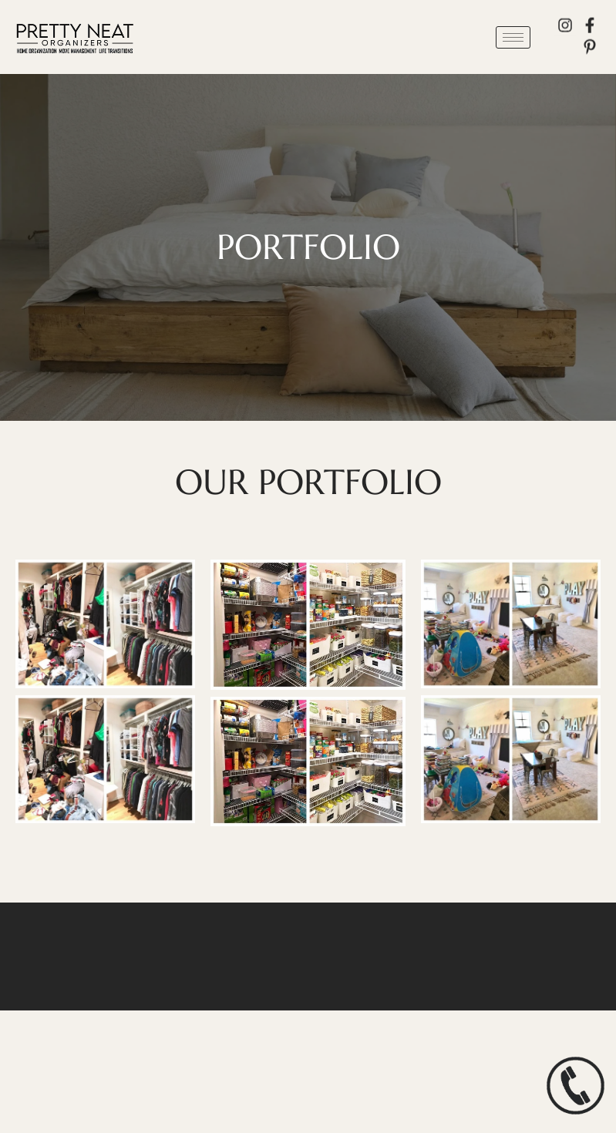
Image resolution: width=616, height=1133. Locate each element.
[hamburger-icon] (513, 37)
